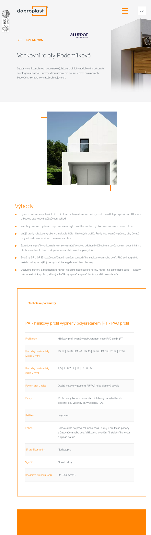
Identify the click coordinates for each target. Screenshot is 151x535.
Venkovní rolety (34, 39)
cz (142, 11)
